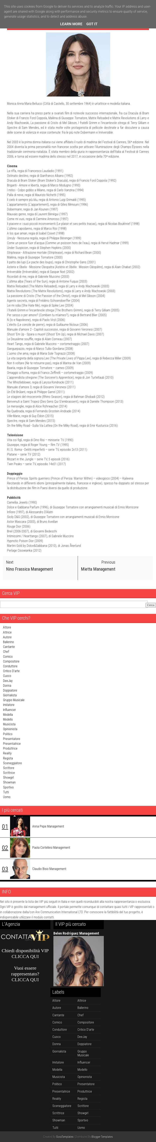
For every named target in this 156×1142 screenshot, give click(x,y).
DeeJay (8, 681)
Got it (91, 24)
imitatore (8, 705)
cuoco (7, 676)
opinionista (10, 729)
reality (7, 753)
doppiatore (10, 690)
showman (9, 782)
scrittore (8, 768)
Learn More (71, 24)
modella (8, 714)
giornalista (10, 695)
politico (7, 734)
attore (7, 627)
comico (8, 656)
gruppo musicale (13, 700)
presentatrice (12, 744)
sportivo (8, 787)
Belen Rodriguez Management (76, 933)
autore (7, 637)
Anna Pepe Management (48, 826)
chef (6, 651)
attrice (7, 632)
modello (8, 719)
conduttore (10, 666)
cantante (9, 647)
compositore (11, 661)
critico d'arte (11, 671)
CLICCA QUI (25, 956)
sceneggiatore (12, 763)
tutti (6, 792)
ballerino (8, 642)
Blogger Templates (102, 1136)
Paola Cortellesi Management (51, 847)
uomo (6, 797)
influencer (9, 710)
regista (8, 758)
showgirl (8, 777)
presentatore (11, 739)
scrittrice (9, 773)
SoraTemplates (64, 1136)
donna (7, 685)
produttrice (10, 748)
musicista (9, 724)
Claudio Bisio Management (49, 869)
